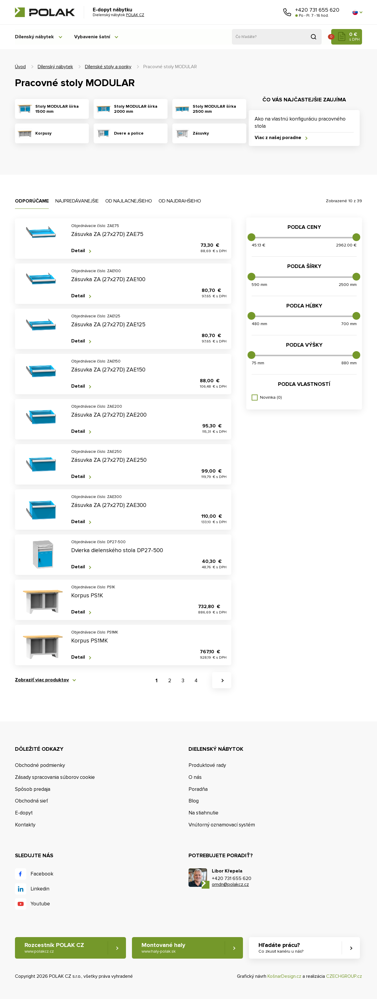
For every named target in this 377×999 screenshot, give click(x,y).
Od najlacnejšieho (128, 201)
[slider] (251, 237)
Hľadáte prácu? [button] (281, 948)
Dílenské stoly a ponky (108, 67)
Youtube (40, 904)
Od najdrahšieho (180, 201)
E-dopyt (24, 813)
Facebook (42, 874)
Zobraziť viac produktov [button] (42, 680)
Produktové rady (207, 765)
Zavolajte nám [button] (287, 12)
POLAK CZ (45, 12)
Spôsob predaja (32, 789)
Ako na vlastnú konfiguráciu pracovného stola (300, 122)
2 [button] (169, 680)
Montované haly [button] (164, 948)
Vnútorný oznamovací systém (221, 825)
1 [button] (156, 680)
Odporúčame (32, 201)
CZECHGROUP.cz (344, 977)
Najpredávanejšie (77, 201)
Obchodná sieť (31, 801)
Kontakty (25, 825)
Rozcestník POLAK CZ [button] (54, 948)
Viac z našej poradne (278, 138)
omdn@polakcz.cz (230, 884)
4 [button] (195, 680)
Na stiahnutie (203, 813)
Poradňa (198, 789)
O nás (195, 777)
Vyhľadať (313, 37)
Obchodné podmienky (40, 765)
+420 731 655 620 (317, 10)
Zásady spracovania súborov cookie (55, 777)
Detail (78, 251)
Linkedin (40, 889)
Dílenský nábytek (34, 37)
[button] (357, 12)
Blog (193, 801)
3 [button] (183, 680)
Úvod (20, 67)
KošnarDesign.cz (284, 977)
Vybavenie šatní (93, 37)
